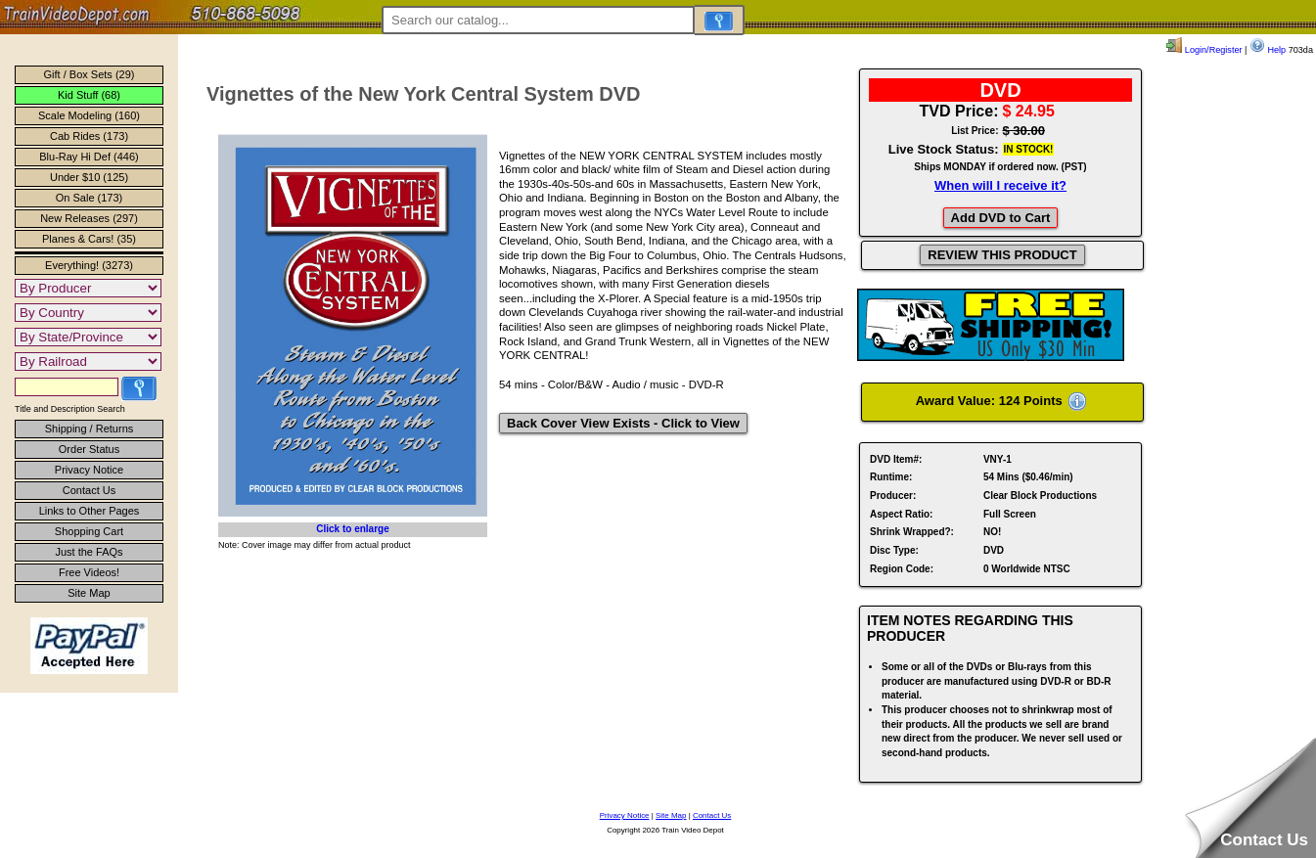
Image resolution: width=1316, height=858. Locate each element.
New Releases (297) (89, 218)
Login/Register (1204, 50)
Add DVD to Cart (1001, 217)
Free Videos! (89, 572)
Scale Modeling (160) (89, 115)
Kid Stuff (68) (89, 95)
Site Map (89, 593)
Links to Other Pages (89, 511)
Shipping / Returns (89, 428)
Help (1267, 50)
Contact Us (89, 490)
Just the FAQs (88, 552)
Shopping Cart (89, 531)
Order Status (89, 449)
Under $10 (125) (89, 177)
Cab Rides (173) (89, 136)
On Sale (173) (89, 197)
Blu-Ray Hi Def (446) (88, 156)
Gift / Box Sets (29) (89, 74)
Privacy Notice (89, 469)
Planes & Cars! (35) (89, 239)
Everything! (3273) (89, 265)
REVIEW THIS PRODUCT (1002, 255)
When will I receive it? (1000, 185)
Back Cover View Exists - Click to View (623, 423)
